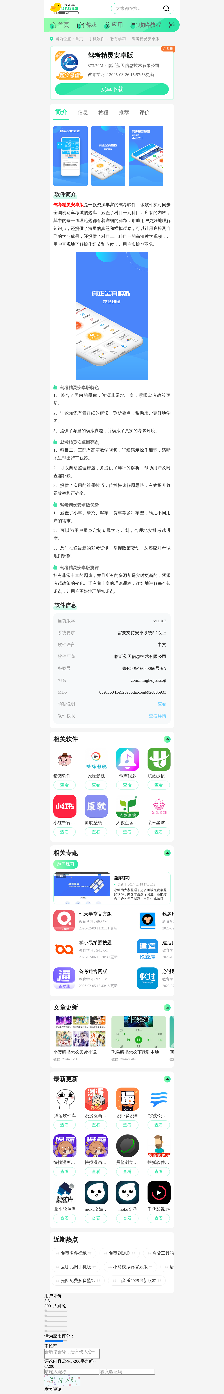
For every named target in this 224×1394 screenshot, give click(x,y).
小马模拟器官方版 (130, 1267)
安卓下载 (112, 89)
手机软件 (97, 39)
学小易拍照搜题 (95, 942)
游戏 (91, 25)
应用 (117, 25)
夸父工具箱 (163, 1253)
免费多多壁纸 (74, 1253)
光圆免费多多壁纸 (78, 1280)
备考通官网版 (93, 971)
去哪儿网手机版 (76, 1267)
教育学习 (118, 39)
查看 (162, 704)
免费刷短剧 (119, 1253)
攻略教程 (149, 25)
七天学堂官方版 (95, 913)
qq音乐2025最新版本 (136, 1280)
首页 (63, 25)
